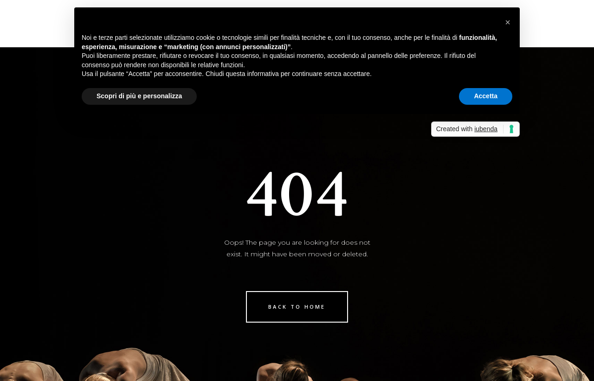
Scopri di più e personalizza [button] (139, 96)
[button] (507, 22)
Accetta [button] (485, 96)
